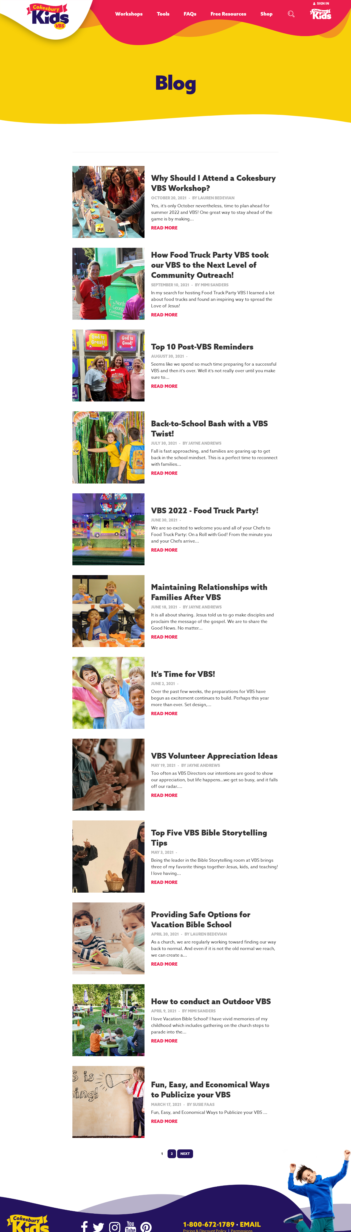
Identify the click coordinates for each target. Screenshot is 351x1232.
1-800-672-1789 (208, 1224)
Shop (267, 14)
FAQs (190, 14)
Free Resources (228, 14)
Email (250, 1224)
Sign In (323, 3)
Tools (163, 14)
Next (185, 1154)
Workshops (129, 14)
